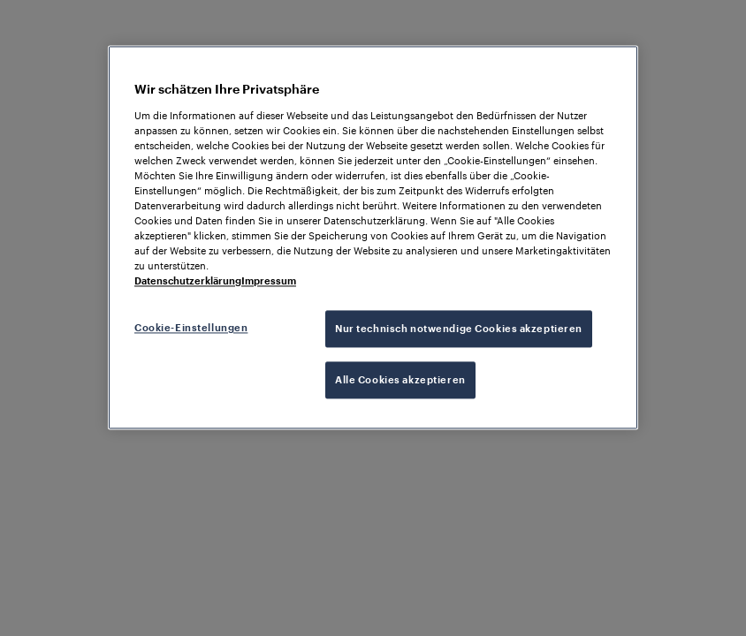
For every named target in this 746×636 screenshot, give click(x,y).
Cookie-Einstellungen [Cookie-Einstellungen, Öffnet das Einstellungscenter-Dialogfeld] (190, 328)
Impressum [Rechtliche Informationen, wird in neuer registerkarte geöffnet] (268, 281)
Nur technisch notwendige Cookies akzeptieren (458, 329)
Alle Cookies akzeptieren (400, 380)
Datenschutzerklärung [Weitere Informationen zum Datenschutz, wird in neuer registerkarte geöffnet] (187, 281)
